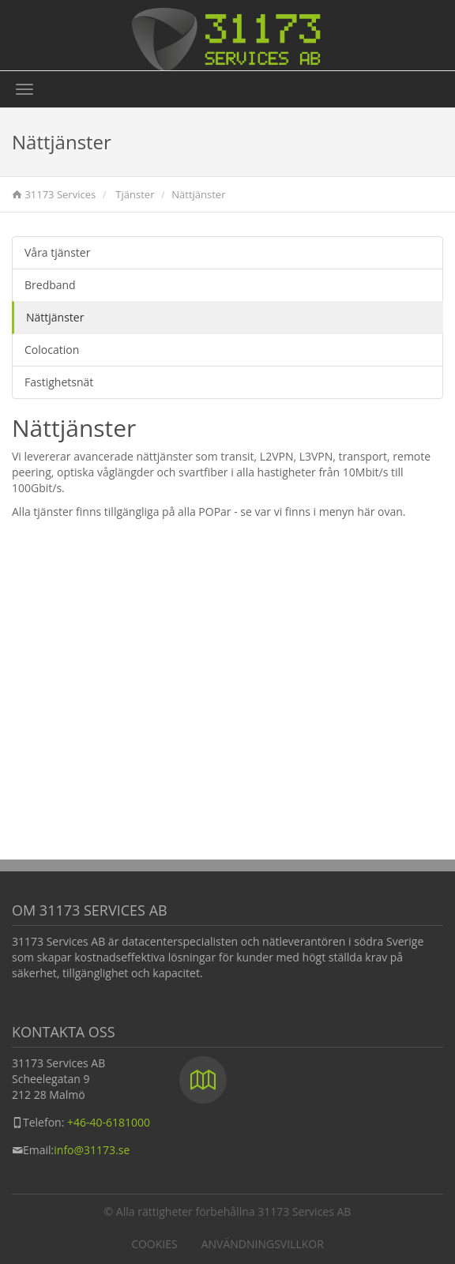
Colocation (51, 349)
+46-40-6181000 (108, 1122)
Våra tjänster (57, 252)
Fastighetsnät (58, 381)
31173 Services (60, 194)
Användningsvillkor (262, 1243)
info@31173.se (92, 1149)
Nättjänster (55, 317)
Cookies (154, 1243)
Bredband (50, 284)
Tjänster (134, 194)
